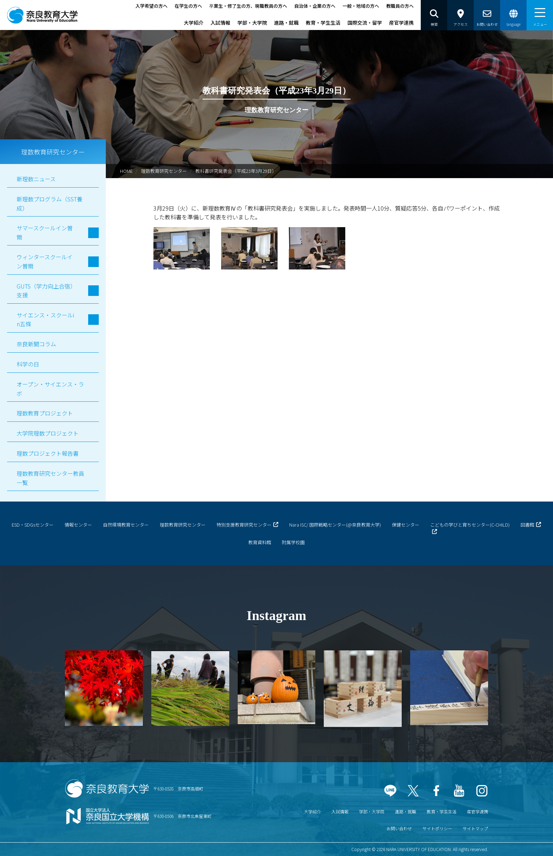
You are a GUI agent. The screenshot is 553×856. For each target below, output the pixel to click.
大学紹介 (193, 22)
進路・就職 (286, 22)
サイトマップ (475, 828)
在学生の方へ (188, 6)
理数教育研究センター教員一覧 (50, 478)
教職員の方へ (400, 6)
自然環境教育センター (126, 524)
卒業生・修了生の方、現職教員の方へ (248, 6)
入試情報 (220, 22)
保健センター (405, 524)
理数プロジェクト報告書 (48, 453)
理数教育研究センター (164, 171)
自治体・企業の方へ (314, 6)
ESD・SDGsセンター (33, 524)
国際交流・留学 (364, 22)
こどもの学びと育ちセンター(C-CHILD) (470, 524)
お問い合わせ (399, 828)
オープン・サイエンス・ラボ (50, 388)
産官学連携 (401, 22)
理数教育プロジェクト (45, 413)
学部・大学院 (252, 22)
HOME (126, 171)
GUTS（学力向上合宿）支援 (45, 290)
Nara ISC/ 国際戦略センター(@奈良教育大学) (335, 524)
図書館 (527, 524)
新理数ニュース (36, 179)
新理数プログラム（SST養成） (50, 203)
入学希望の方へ (151, 6)
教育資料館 (259, 542)
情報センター (78, 524)
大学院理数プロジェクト (48, 433)
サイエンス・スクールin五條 (45, 319)
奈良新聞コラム (36, 344)
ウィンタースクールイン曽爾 (45, 261)
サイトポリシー (437, 828)
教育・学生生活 (323, 22)
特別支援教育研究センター (244, 524)
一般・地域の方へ (360, 6)
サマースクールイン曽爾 (45, 232)
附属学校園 (293, 542)
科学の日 (28, 364)
